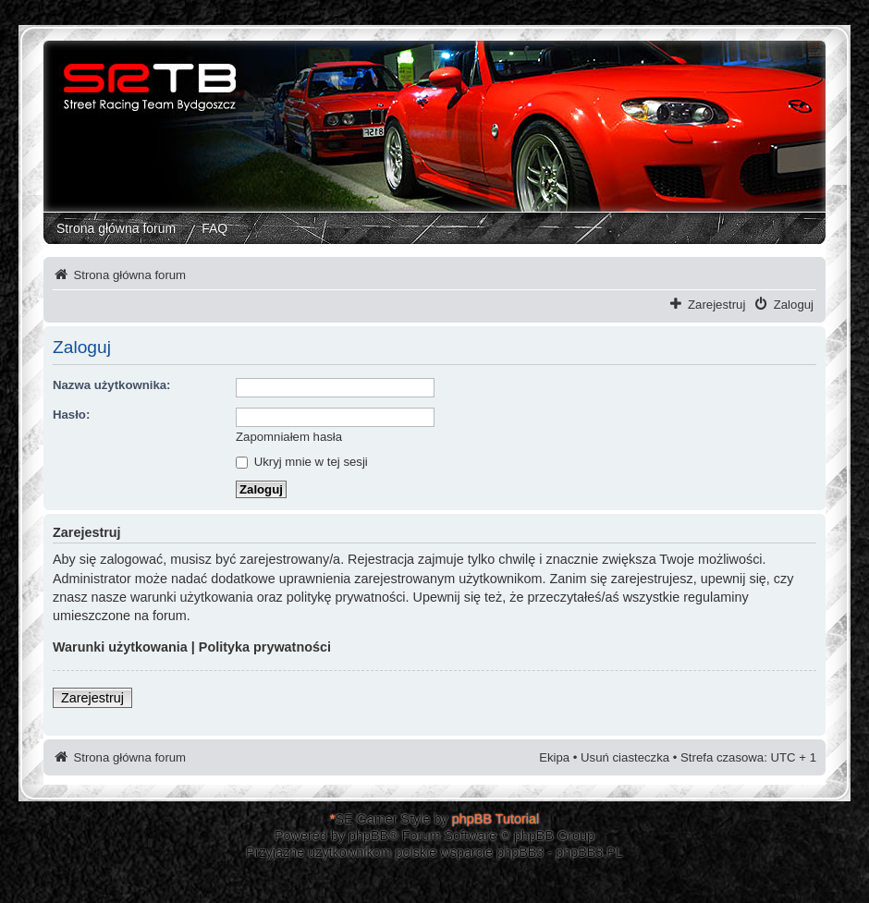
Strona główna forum (116, 228)
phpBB (368, 835)
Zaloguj (794, 304)
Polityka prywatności (265, 647)
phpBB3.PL (589, 852)
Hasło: (71, 414)
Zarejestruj (716, 304)
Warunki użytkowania (120, 647)
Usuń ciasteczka (625, 757)
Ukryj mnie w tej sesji (302, 462)
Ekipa (554, 757)
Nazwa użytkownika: (112, 385)
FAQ (214, 228)
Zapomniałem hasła (289, 437)
